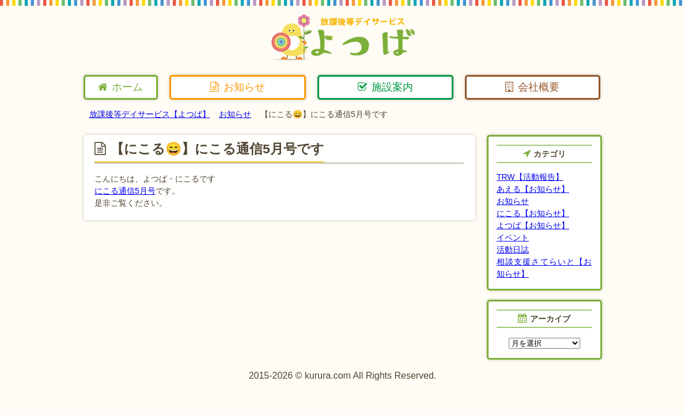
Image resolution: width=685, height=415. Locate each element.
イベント (513, 237)
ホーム (120, 87)
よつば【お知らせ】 (533, 225)
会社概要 (532, 87)
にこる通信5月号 (125, 190)
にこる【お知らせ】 (533, 213)
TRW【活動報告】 (530, 177)
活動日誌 (513, 249)
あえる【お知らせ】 (533, 189)
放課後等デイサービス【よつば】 (149, 114)
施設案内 (385, 87)
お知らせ (237, 87)
